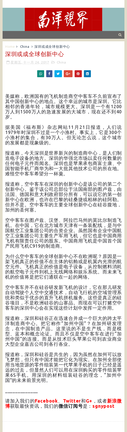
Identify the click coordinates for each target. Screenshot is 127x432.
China (24, 46)
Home (10, 46)
